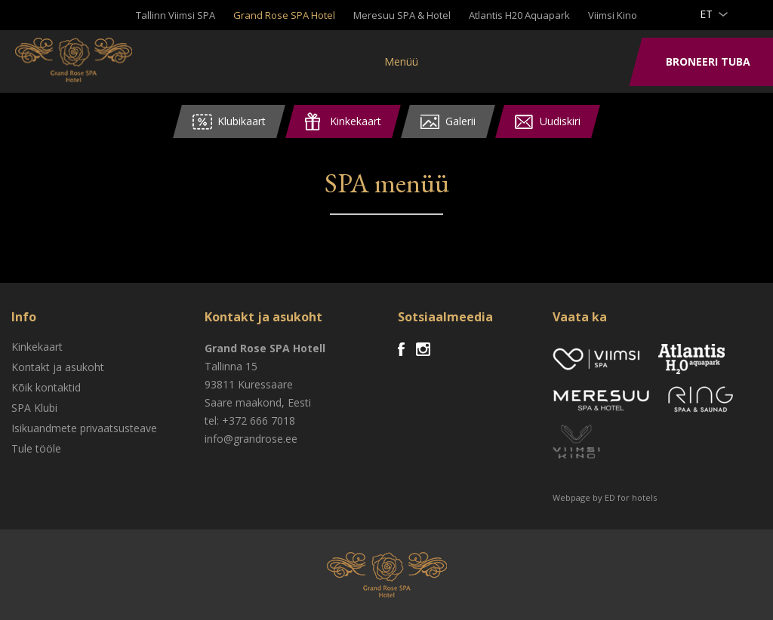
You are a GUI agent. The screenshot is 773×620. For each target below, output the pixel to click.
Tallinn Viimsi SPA (175, 15)
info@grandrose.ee (251, 438)
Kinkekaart (37, 346)
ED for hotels (631, 497)
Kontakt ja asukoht (57, 367)
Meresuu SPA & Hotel (402, 15)
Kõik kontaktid (46, 387)
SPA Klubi (34, 408)
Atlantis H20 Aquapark (519, 15)
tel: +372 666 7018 (250, 420)
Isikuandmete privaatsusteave (84, 428)
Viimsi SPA (75, 60)
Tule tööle (36, 448)
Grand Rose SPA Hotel (284, 15)
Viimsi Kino (612, 15)
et (706, 14)
